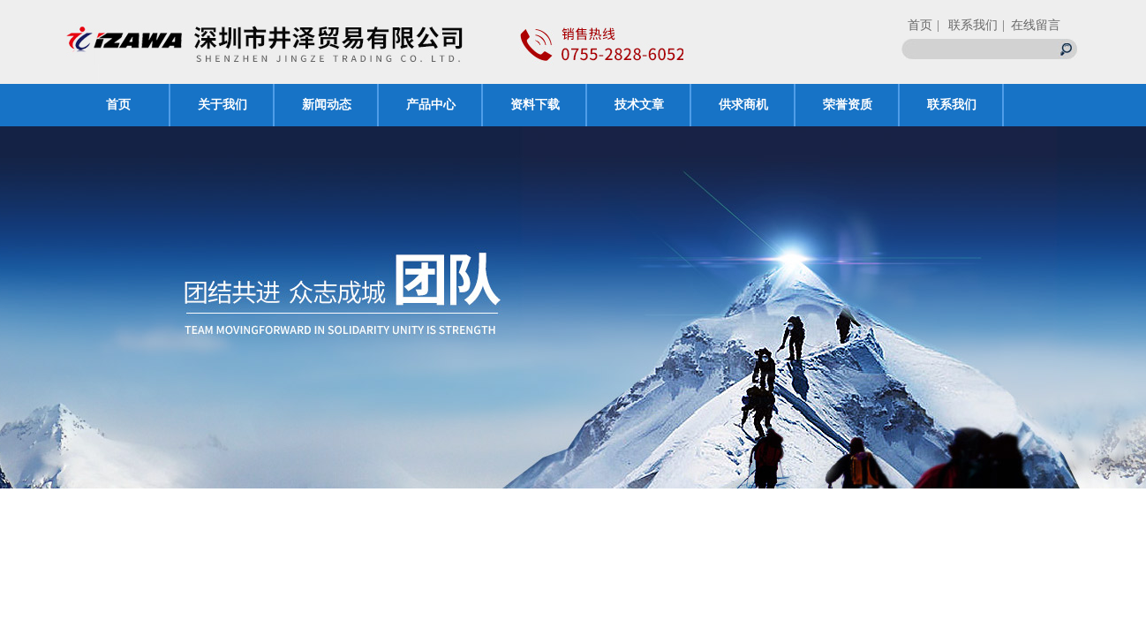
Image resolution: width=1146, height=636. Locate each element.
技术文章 (639, 104)
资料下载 (535, 104)
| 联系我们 (967, 25)
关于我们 (222, 104)
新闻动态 (326, 104)
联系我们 (951, 104)
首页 (920, 25)
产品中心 (431, 104)
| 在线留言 (1031, 25)
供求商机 (743, 104)
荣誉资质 (847, 104)
